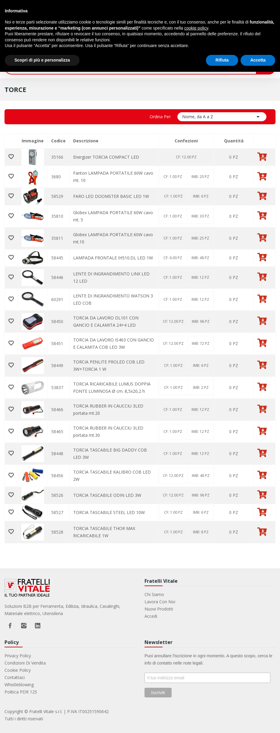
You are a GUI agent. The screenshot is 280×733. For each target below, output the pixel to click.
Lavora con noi (160, 601)
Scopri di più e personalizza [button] (42, 60)
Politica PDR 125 (21, 692)
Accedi (151, 616)
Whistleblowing (19, 684)
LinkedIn (37, 625)
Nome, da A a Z (222, 116)
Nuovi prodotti (159, 609)
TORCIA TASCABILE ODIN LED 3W (107, 495)
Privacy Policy (18, 655)
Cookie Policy (18, 670)
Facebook (10, 625)
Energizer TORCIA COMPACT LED (106, 157)
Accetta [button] (258, 60)
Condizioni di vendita (25, 663)
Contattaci (15, 677)
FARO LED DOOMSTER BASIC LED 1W (111, 196)
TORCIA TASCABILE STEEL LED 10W (109, 512)
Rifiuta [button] (222, 60)
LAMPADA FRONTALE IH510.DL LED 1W (113, 258)
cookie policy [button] (196, 28)
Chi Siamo (154, 594)
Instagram (23, 625)
